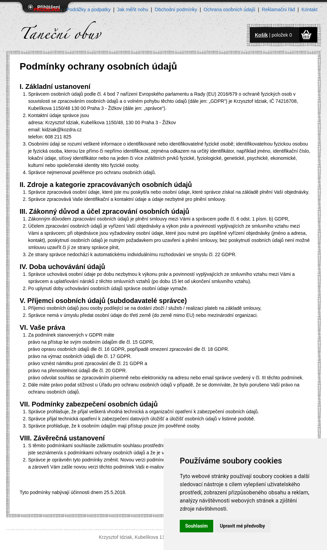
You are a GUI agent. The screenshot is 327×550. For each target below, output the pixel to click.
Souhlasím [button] (196, 526)
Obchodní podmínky (176, 9)
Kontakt (310, 9)
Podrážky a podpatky (88, 9)
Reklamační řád (278, 9)
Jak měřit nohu (132, 9)
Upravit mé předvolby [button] (242, 526)
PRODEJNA (47, 9)
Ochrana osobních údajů (230, 9)
